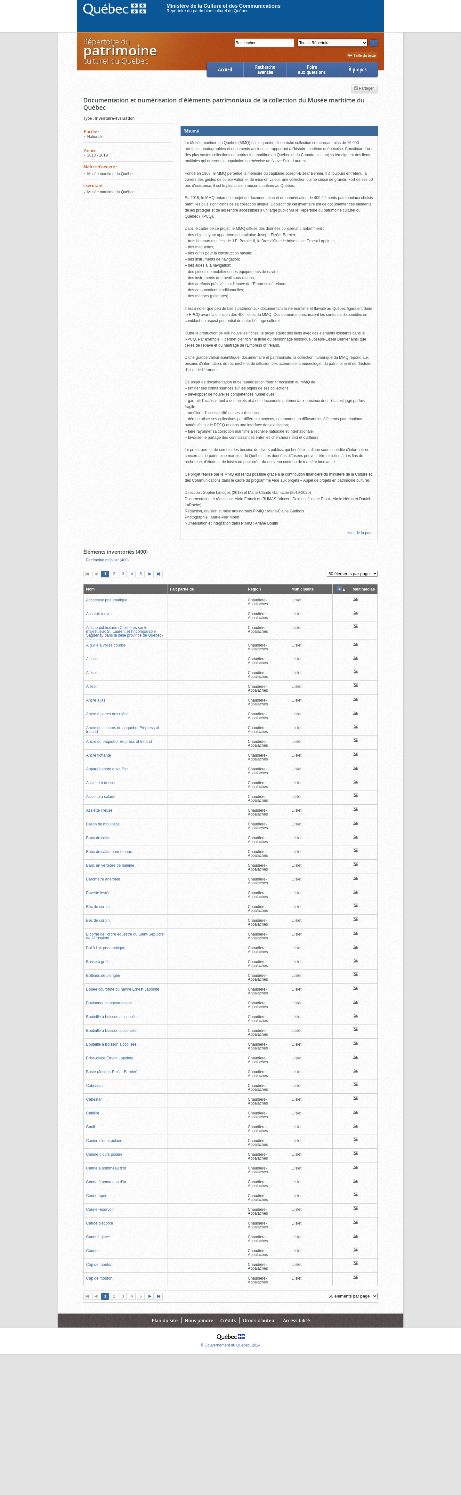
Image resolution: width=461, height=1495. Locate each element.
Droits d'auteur (259, 1320)
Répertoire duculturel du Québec (119, 51)
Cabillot (92, 1113)
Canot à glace (98, 1237)
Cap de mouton (99, 1264)
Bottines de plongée (103, 975)
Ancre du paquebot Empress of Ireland (119, 741)
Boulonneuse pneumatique (109, 1003)
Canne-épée (96, 1196)
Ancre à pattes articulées (107, 714)
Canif (90, 1127)
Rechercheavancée (265, 69)
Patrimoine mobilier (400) (107, 560)
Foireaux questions (312, 69)
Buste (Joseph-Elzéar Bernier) (112, 1072)
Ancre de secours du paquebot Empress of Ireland (122, 730)
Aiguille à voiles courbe (105, 645)
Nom (90, 589)
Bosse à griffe (97, 962)
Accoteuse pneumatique (106, 600)
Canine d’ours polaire (104, 1154)
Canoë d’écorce (99, 1223)
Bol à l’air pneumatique (105, 948)
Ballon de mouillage (103, 824)
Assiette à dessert (101, 783)
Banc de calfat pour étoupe (109, 851)
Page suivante (151, 574)
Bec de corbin (97, 906)
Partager (364, 88)
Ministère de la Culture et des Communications (223, 6)
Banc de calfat (98, 838)
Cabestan (94, 1085)
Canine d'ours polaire (104, 1140)
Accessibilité (296, 1320)
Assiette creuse (99, 810)
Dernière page (160, 574)
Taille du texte (361, 56)
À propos (358, 70)
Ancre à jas (95, 700)
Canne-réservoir (100, 1209)
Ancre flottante (98, 755)
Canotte (93, 1251)
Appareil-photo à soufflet (107, 769)
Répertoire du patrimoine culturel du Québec (207, 10)
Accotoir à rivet (98, 614)
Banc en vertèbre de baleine (110, 865)
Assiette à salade (100, 796)
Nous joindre (199, 1320)
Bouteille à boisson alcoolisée (111, 1017)
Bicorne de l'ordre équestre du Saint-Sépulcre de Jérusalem (125, 936)
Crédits (228, 1320)
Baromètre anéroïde (103, 879)
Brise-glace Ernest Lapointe (109, 1058)
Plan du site (165, 1320)
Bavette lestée (98, 893)
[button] (279, 131)
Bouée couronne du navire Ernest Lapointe (122, 989)
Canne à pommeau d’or (106, 1168)
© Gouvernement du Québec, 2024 (231, 1345)
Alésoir (92, 659)
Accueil (225, 70)
